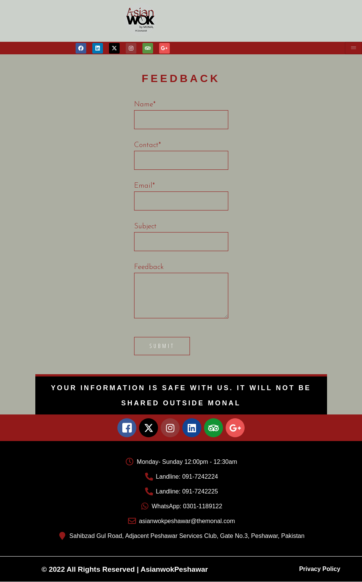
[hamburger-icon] (353, 48)
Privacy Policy (319, 569)
